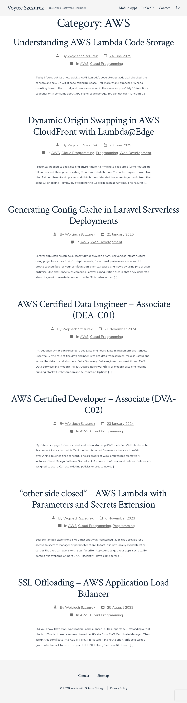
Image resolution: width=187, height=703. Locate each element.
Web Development (135, 152)
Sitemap (103, 675)
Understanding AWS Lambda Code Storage (93, 42)
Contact (164, 8)
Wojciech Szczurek (83, 56)
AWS (84, 63)
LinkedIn (148, 8)
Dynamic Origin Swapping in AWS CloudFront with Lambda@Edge (93, 126)
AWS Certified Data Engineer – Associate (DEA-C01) (93, 310)
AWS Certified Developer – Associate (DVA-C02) (93, 404)
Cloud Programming (106, 63)
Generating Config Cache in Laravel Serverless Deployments (93, 215)
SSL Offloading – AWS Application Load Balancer (93, 588)
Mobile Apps (128, 8)
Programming (107, 152)
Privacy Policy (118, 688)
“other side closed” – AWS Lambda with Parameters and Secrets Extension (93, 499)
